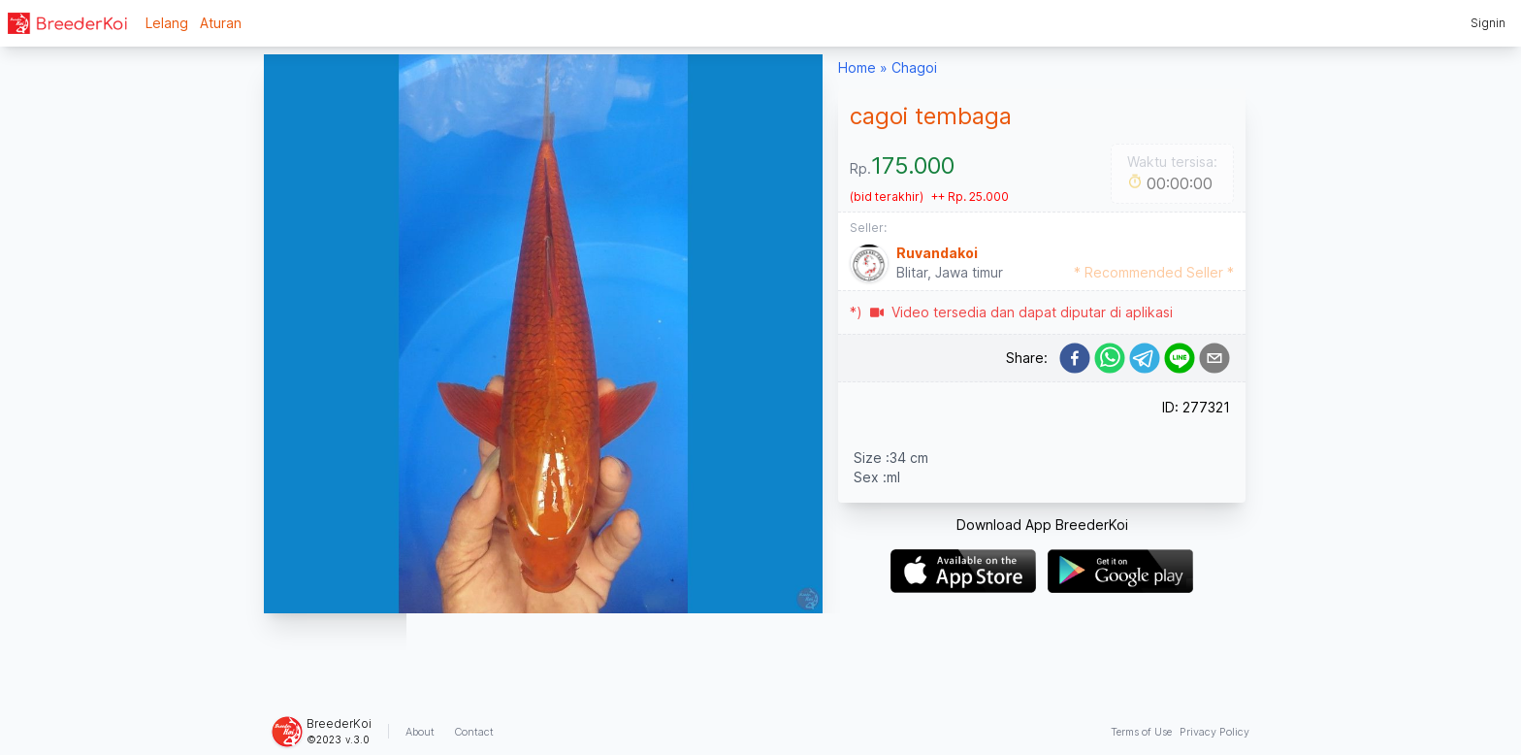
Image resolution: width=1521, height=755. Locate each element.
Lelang (167, 23)
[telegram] (1144, 358)
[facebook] (1074, 358)
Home (857, 67)
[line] (1179, 358)
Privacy (1214, 731)
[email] (1214, 358)
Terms (1141, 731)
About (420, 732)
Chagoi (914, 67)
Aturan (221, 23)
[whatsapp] (1109, 358)
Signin (1488, 23)
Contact (474, 732)
